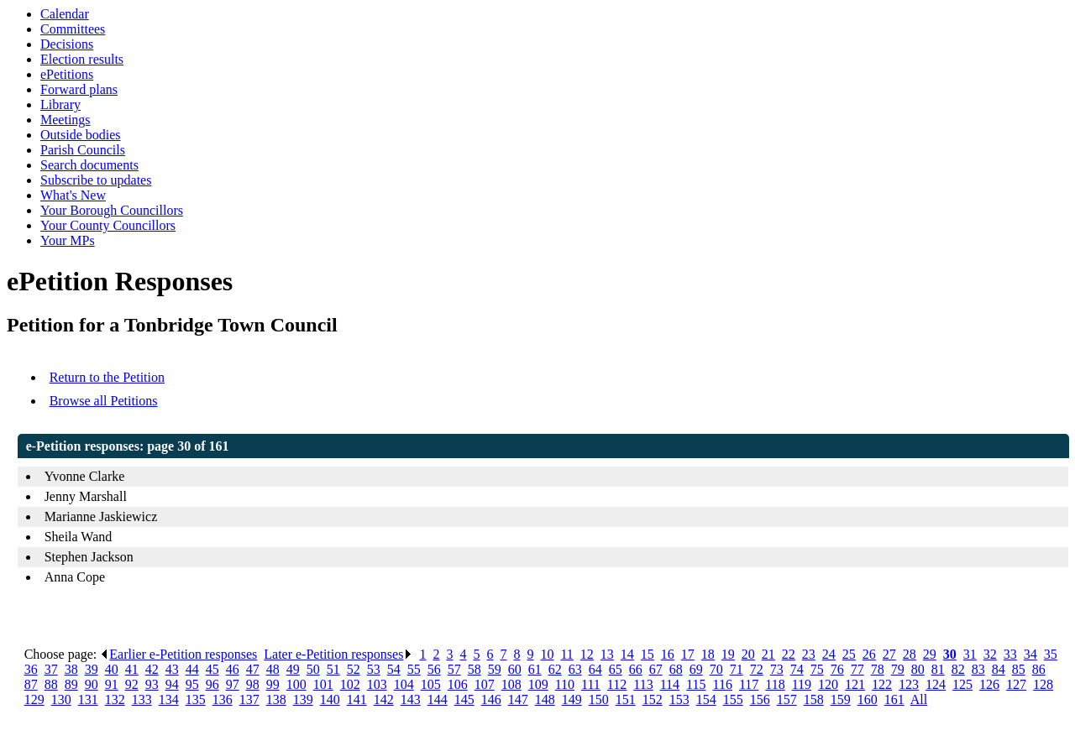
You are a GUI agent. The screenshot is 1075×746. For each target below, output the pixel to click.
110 (564, 684)
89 (71, 684)
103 (377, 684)
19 (728, 654)
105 (431, 684)
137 (249, 699)
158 (814, 699)
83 (978, 669)
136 (222, 699)
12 (587, 654)
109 (538, 684)
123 (909, 684)
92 (132, 684)
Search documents (89, 165)
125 (962, 684)
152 (652, 699)
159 (841, 699)
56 (434, 669)
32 (990, 654)
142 (384, 699)
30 (950, 654)
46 (232, 669)
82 (958, 669)
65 (615, 669)
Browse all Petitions (104, 401)
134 (169, 699)
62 (555, 669)
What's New (73, 195)
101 (323, 684)
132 (115, 699)
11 (566, 654)
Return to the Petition (107, 377)
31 (970, 654)
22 (788, 654)
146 (491, 699)
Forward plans (79, 89)
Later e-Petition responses (338, 654)
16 (667, 654)
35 (1050, 654)
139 (303, 699)
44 (192, 669)
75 (817, 669)
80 (918, 669)
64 (595, 669)
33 (1010, 654)
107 (485, 684)
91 (111, 684)
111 (590, 684)
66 (635, 669)
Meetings (65, 119)
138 (276, 699)
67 (656, 669)
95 (192, 684)
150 (599, 699)
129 (34, 699)
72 (756, 669)
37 (51, 669)
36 (31, 669)
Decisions (66, 44)
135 (196, 699)
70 (716, 669)
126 (989, 684)
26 (869, 654)
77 (857, 669)
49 (293, 669)
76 (837, 669)
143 (411, 699)
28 (909, 654)
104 (404, 684)
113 (643, 684)
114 (669, 684)
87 (31, 684)
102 (350, 684)
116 (722, 684)
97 (232, 684)
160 (867, 699)
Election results (81, 59)
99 (273, 684)
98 (253, 684)
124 (936, 684)
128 (1043, 684)
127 (1016, 684)
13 (607, 654)
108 (511, 684)
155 (733, 699)
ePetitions (66, 74)
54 (394, 669)
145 (464, 699)
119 (801, 684)
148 (545, 699)
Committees (72, 29)
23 (808, 654)
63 (575, 669)
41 (132, 669)
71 (736, 669)
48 (273, 669)
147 (518, 699)
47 (253, 669)
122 (882, 684)
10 (546, 654)
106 (458, 684)
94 (172, 684)
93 (152, 684)
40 (111, 669)
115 (695, 684)
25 (849, 654)
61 (535, 669)
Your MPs (67, 240)
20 (748, 654)
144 (437, 699)
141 (357, 699)
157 (787, 699)
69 (696, 669)
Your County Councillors (108, 225)
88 (51, 684)
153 (679, 699)
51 (333, 669)
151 (626, 699)
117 (748, 684)
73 (777, 669)
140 (330, 699)
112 (617, 684)
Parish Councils (82, 150)
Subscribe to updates (95, 180)
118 (774, 684)
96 (212, 684)
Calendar (64, 14)
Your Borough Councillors (111, 210)
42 (152, 669)
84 (998, 669)
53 (373, 669)
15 (647, 654)
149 (572, 699)
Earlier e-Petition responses (178, 654)
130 (61, 699)
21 (768, 654)
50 (313, 669)
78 (877, 669)
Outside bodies (80, 135)
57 (454, 669)
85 (1018, 669)
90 (91, 684)
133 (142, 699)
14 (627, 654)
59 (494, 669)
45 (212, 669)
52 (353, 669)
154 (706, 699)
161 (894, 699)
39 (91, 669)
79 (898, 669)
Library (60, 104)
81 (938, 669)
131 (88, 699)
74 (797, 669)
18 (708, 654)
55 (414, 669)
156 (760, 699)
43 (172, 669)
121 (855, 684)
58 (474, 669)
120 (828, 684)
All (918, 699)
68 (676, 669)
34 (1030, 654)
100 (296, 684)
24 (829, 654)
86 (1039, 669)
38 (71, 669)
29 (929, 654)
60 (515, 669)
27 (889, 654)
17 (688, 654)
